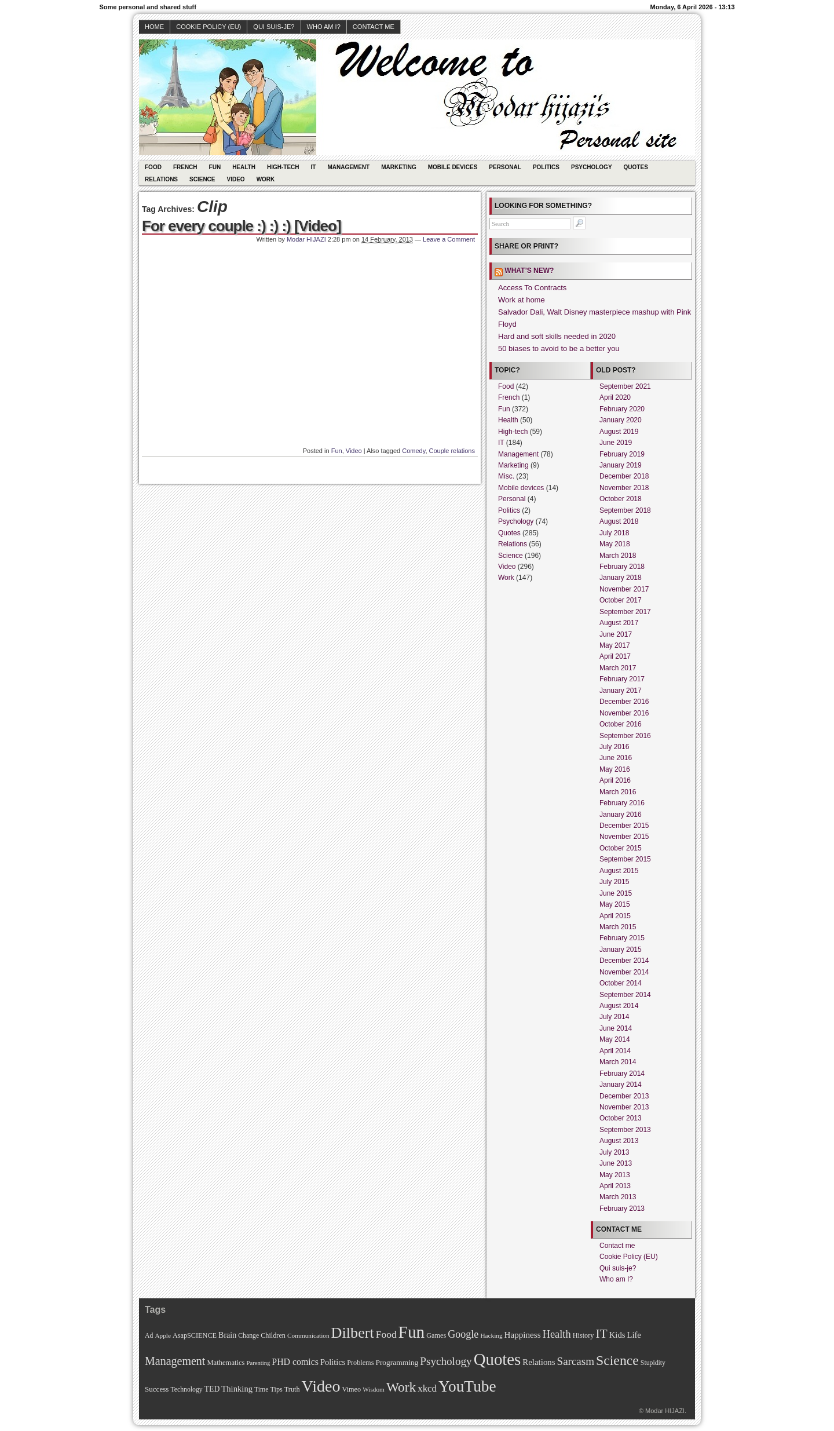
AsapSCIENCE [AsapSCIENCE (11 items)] (195, 1335)
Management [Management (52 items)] (175, 1361)
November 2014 (624, 972)
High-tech (283, 167)
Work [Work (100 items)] (401, 1387)
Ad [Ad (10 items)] (149, 1335)
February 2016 (622, 803)
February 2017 (622, 679)
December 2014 (624, 961)
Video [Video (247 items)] (321, 1386)
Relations (161, 179)
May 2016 (614, 769)
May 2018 (614, 544)
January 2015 (620, 950)
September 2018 (625, 510)
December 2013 (624, 1096)
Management (348, 167)
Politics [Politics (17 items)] (332, 1362)
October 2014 (620, 983)
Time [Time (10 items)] (261, 1389)
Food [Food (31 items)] (386, 1334)
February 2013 (622, 1208)
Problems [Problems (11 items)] (360, 1363)
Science (202, 179)
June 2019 (615, 443)
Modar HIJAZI (306, 239)
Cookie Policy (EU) (208, 26)
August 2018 (618, 521)
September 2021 (625, 386)
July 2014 (614, 1017)
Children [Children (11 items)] (273, 1335)
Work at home (521, 299)
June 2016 (615, 758)
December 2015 (624, 826)
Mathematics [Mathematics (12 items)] (225, 1363)
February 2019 (622, 454)
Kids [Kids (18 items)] (617, 1334)
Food (153, 167)
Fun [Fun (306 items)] (411, 1332)
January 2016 (620, 815)
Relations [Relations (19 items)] (538, 1362)
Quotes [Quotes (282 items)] (497, 1359)
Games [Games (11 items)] (436, 1335)
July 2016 (614, 747)
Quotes (636, 167)
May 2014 (614, 1039)
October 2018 (620, 499)
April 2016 (615, 780)
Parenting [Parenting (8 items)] (258, 1363)
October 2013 (620, 1118)
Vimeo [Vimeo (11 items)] (351, 1389)
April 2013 (615, 1186)
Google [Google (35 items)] (463, 1334)
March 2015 (617, 927)
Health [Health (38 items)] (557, 1334)
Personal (505, 167)
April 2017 (615, 656)
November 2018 (624, 488)
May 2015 (614, 904)
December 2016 (624, 702)
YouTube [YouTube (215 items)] (467, 1386)
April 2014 (615, 1051)
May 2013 (614, 1175)
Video (236, 179)
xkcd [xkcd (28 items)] (427, 1388)
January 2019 (620, 465)
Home (154, 26)
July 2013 (614, 1152)
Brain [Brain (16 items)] (227, 1334)
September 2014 (625, 995)
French (185, 167)
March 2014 (617, 1062)
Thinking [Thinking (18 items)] (237, 1388)
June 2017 (615, 634)
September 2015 (625, 859)
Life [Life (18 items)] (634, 1334)
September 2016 (625, 736)
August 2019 (618, 432)
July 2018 (614, 533)
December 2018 (624, 476)
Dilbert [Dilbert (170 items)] (352, 1332)
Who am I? (324, 26)
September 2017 (625, 612)
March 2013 (617, 1197)
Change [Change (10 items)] (248, 1335)
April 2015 (615, 916)
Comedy (413, 450)
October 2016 (620, 724)
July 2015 (614, 882)
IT (313, 167)
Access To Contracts (532, 287)
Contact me (373, 26)
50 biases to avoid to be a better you (559, 348)
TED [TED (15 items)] (212, 1389)
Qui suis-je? (273, 26)
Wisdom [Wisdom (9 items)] (374, 1389)
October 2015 (620, 848)
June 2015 (615, 893)
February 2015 (622, 938)
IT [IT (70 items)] (601, 1334)
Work (266, 179)
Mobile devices (453, 167)
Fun (215, 167)
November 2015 (624, 837)
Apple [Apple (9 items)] (163, 1335)
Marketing (398, 167)
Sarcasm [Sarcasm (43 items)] (575, 1361)
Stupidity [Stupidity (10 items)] (653, 1363)
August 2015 (618, 871)
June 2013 (615, 1163)
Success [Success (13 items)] (157, 1389)
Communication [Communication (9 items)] (308, 1335)
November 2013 (624, 1107)
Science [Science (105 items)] (617, 1360)
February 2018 (622, 567)
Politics (546, 167)
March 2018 (617, 556)
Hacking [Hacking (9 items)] (491, 1335)
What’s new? (529, 271)
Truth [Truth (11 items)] (292, 1389)
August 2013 (618, 1141)
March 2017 (617, 668)
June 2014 (615, 1028)
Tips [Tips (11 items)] (276, 1389)
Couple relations (452, 450)
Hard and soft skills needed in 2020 (557, 336)
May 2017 (614, 645)
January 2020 (620, 420)
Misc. (506, 476)
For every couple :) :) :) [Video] (241, 226)
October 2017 (620, 600)
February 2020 (622, 409)
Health (243, 167)
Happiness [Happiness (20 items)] (522, 1334)
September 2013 (625, 1130)
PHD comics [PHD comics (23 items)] (295, 1362)
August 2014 (618, 1006)
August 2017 (618, 623)
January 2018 (620, 578)
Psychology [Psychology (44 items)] (445, 1361)
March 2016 (617, 792)
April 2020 (615, 397)
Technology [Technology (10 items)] (186, 1389)
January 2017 (620, 691)
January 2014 (620, 1084)
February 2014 (622, 1073)
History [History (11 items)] (583, 1335)
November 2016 (624, 713)
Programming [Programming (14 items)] (396, 1362)
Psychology (591, 167)
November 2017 (624, 589)
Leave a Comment (449, 239)
